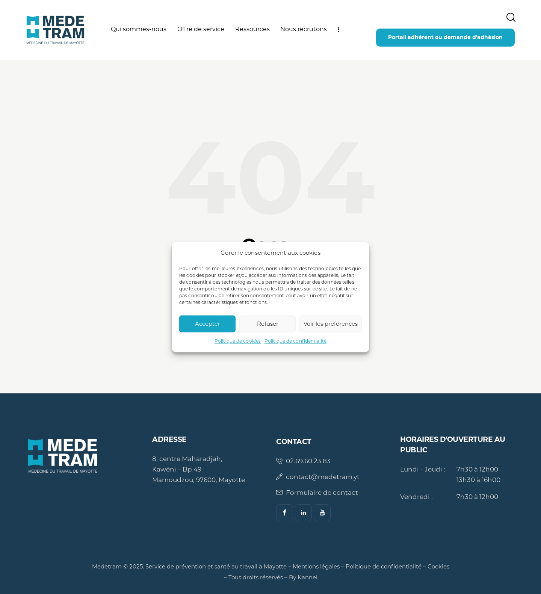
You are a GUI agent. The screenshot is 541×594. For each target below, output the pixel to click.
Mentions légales (316, 566)
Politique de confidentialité (295, 341)
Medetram (107, 566)
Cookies (438, 566)
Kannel (307, 577)
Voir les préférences (331, 323)
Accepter (207, 323)
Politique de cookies (238, 341)
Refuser (267, 323)
